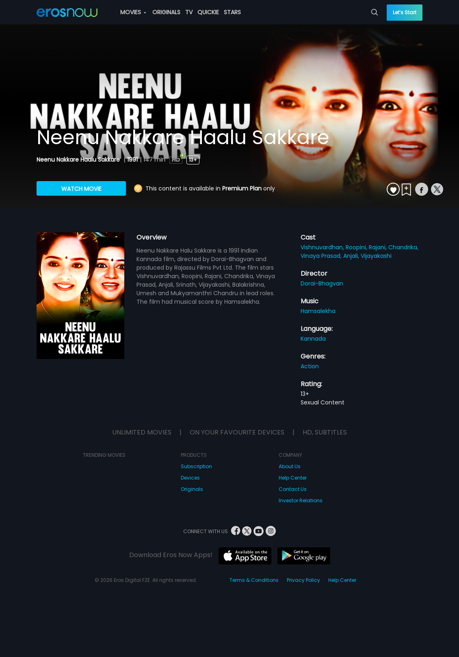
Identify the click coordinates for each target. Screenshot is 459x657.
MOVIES (133, 12)
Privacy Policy (303, 580)
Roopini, (357, 247)
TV (189, 12)
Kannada (313, 339)
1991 (132, 160)
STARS (232, 12)
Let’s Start (404, 12)
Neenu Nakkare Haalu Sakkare (79, 160)
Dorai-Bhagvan (322, 283)
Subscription (196, 466)
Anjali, (352, 256)
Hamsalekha (318, 311)
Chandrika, (403, 247)
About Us (290, 466)
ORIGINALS (166, 12)
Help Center (293, 477)
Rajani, (378, 247)
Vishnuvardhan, (323, 247)
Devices (190, 477)
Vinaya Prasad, (322, 256)
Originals (192, 489)
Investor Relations (301, 500)
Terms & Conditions (254, 580)
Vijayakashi (376, 256)
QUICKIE (208, 12)
